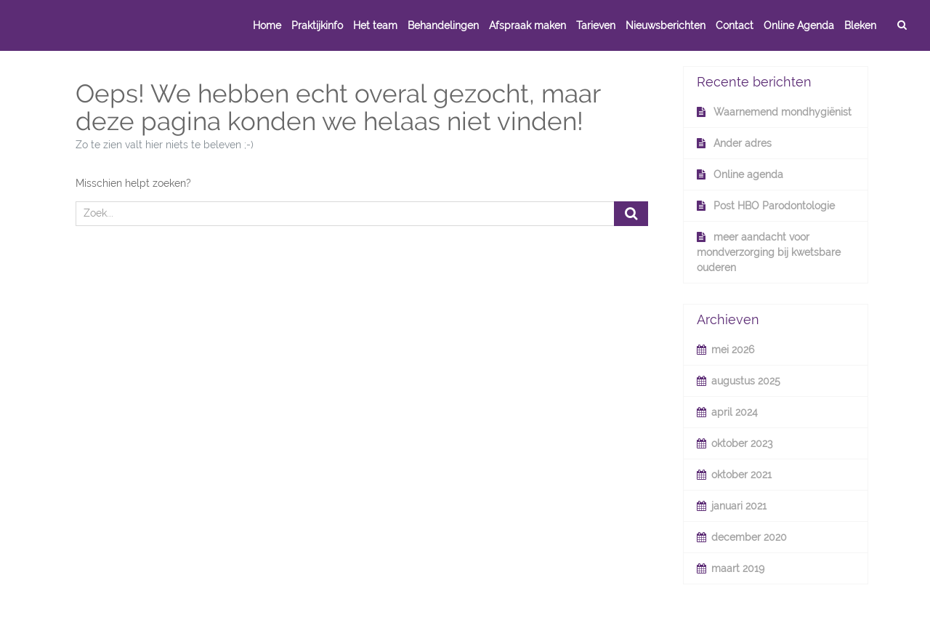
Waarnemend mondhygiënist (782, 112)
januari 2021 (739, 506)
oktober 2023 (741, 443)
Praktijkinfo (317, 25)
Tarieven (595, 25)
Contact (734, 25)
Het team (375, 25)
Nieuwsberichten (665, 25)
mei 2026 (732, 349)
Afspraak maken (527, 25)
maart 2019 (737, 568)
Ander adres (742, 143)
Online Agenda (799, 25)
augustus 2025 (745, 381)
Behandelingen (443, 25)
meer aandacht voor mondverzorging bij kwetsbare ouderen (769, 252)
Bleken (860, 25)
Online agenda (748, 174)
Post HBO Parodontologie (774, 206)
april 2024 (734, 412)
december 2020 (749, 537)
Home (267, 25)
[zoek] (902, 25)
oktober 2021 (741, 474)
